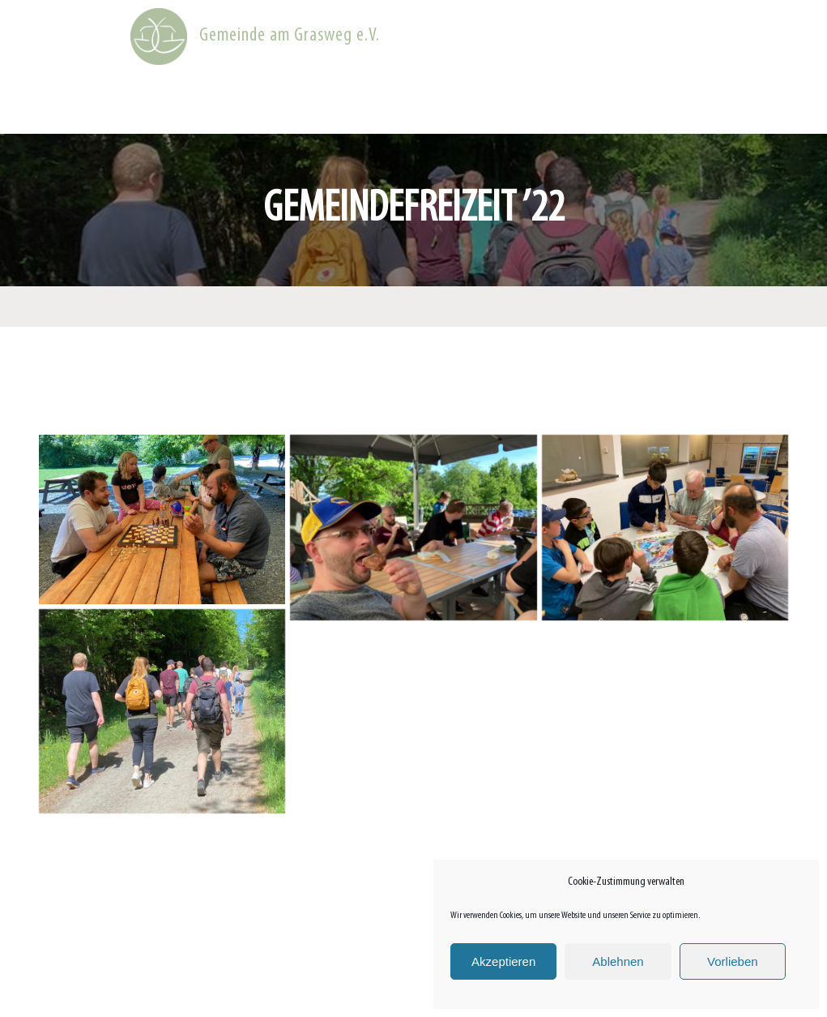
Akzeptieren (503, 961)
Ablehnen (617, 961)
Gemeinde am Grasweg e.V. (289, 35)
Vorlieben (732, 961)
